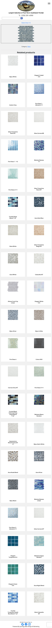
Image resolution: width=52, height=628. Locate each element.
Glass (29, 46)
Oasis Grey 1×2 (26, 23)
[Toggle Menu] (49, 3)
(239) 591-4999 (26, 15)
